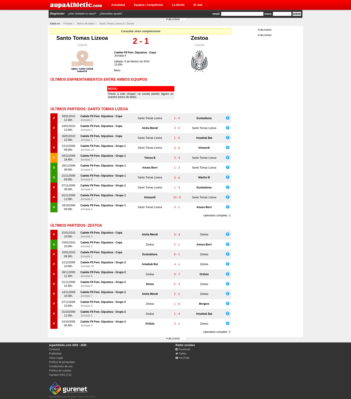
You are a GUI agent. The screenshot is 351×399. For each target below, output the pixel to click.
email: (216, 13)
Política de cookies (60, 370)
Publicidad (55, 353)
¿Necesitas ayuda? (110, 13)
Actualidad (118, 4)
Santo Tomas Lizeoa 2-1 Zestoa (116, 23)
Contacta (54, 349)
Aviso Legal (56, 357)
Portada (67, 23)
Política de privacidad (62, 362)
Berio (117, 70)
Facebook (183, 349)
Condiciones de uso (61, 366)
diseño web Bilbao (72, 395)
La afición (178, 4)
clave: (268, 13)
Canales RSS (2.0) (60, 374)
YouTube (182, 357)
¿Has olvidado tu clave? (82, 13)
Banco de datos (85, 23)
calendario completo (215, 215)
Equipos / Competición (148, 4)
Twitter (181, 353)
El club (197, 4)
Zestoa (199, 38)
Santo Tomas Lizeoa (82, 38)
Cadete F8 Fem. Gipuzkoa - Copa (135, 52)
